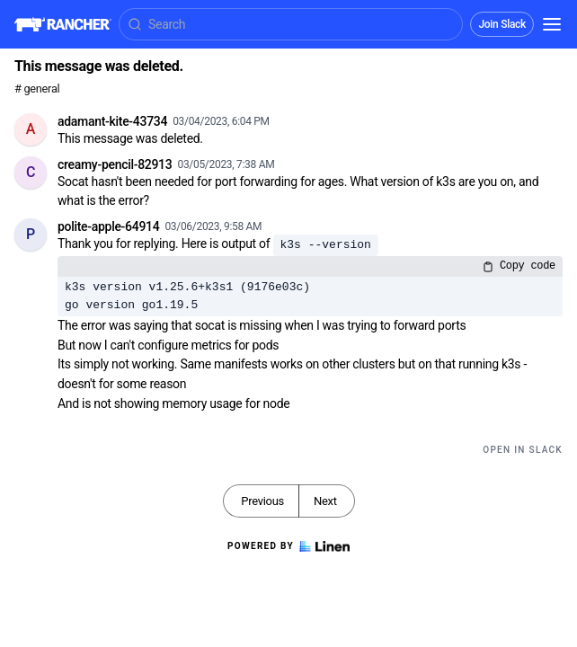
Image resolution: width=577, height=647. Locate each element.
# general (36, 88)
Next (325, 501)
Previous (262, 501)
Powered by (288, 546)
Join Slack (502, 24)
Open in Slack (523, 450)
